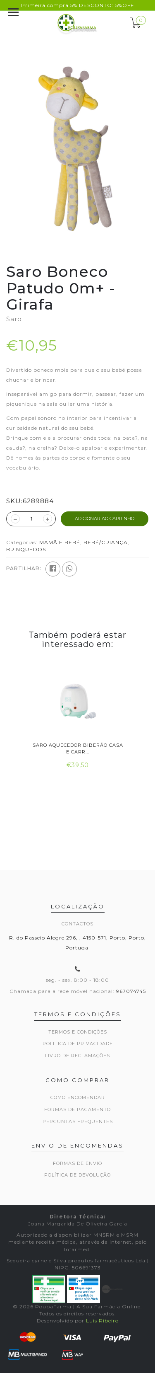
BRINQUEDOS (26, 549)
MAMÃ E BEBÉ (59, 542)
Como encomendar (77, 1097)
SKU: (14, 501)
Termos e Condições (77, 1032)
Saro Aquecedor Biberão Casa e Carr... (77, 748)
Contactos (77, 924)
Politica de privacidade (78, 1043)
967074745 (131, 991)
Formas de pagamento (77, 1109)
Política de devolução (77, 1175)
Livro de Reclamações (77, 1055)
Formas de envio (77, 1163)
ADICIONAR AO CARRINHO (104, 518)
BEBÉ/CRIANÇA (105, 542)
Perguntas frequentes (78, 1121)
